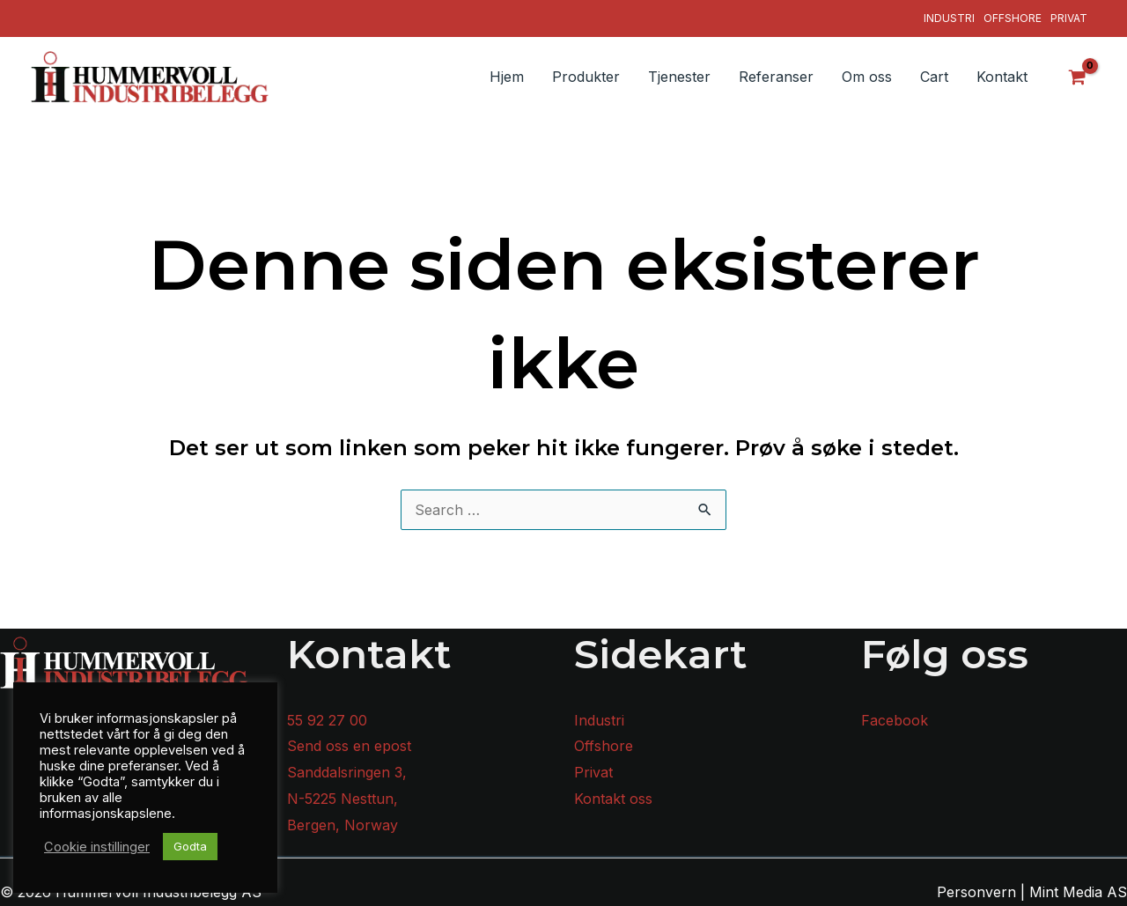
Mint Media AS (1078, 892)
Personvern (976, 892)
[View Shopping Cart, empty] (1077, 76)
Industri (949, 18)
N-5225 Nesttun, (342, 798)
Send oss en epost (349, 746)
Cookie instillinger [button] (97, 847)
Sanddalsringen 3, (347, 772)
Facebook (894, 720)
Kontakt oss (613, 798)
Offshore (1012, 18)
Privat (1068, 18)
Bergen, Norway (342, 825)
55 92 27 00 (327, 720)
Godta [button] (190, 846)
